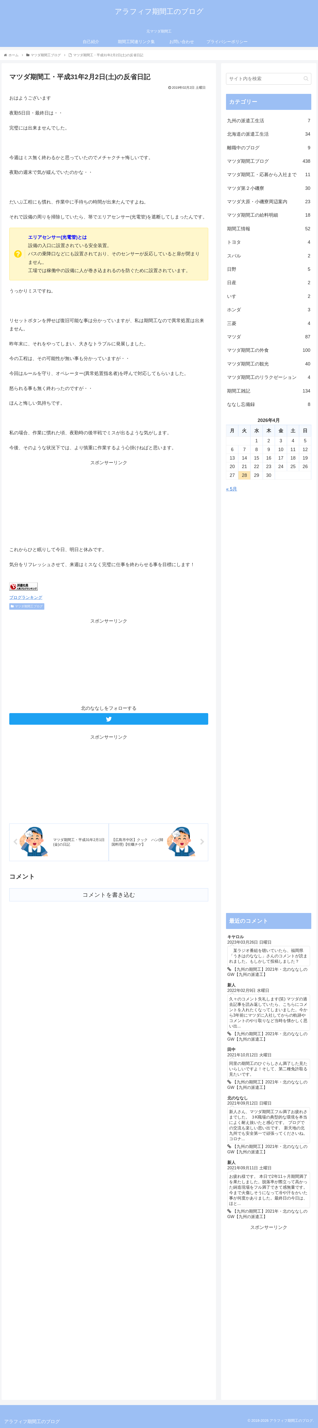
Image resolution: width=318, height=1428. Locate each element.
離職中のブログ (268, 148)
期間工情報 (268, 229)
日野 (268, 269)
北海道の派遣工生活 (268, 134)
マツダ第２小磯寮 (268, 188)
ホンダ (268, 310)
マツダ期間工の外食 (268, 350)
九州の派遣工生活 (268, 121)
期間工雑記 (268, 391)
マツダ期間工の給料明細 (268, 215)
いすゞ (268, 296)
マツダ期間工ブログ (27, 606)
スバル (268, 256)
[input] (268, 79)
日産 (268, 283)
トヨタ (268, 242)
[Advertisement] (108, 503)
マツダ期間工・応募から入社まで (268, 174)
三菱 (268, 323)
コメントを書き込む (108, 895)
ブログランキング (25, 597)
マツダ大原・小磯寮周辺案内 (268, 202)
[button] (306, 78)
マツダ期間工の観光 (268, 364)
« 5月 (231, 489)
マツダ (268, 337)
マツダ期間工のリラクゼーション (268, 377)
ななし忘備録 (268, 404)
